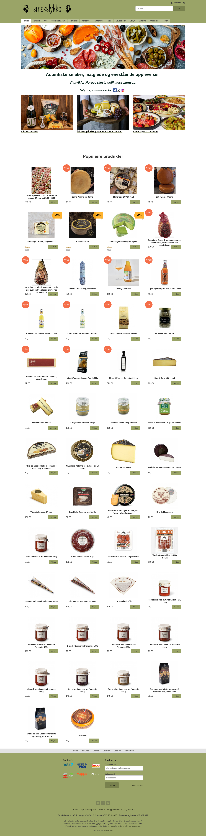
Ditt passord (110, 774)
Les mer (111, 826)
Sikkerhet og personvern (110, 809)
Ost (45, 21)
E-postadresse (111, 764)
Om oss (96, 751)
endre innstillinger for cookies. (129, 826)
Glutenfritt (98, 21)
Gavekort (106, 751)
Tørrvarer (73, 21)
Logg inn (117, 751)
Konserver (86, 21)
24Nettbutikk (107, 831)
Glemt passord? (137, 785)
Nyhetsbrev (130, 809)
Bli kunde (85, 751)
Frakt (75, 809)
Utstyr (132, 21)
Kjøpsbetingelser (88, 809)
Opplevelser (155, 21)
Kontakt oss (129, 751)
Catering (142, 21)
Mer (166, 21)
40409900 (112, 815)
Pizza (109, 21)
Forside (26, 21)
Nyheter (37, 21)
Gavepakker (120, 21)
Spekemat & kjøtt (59, 21)
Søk (179, 8)
